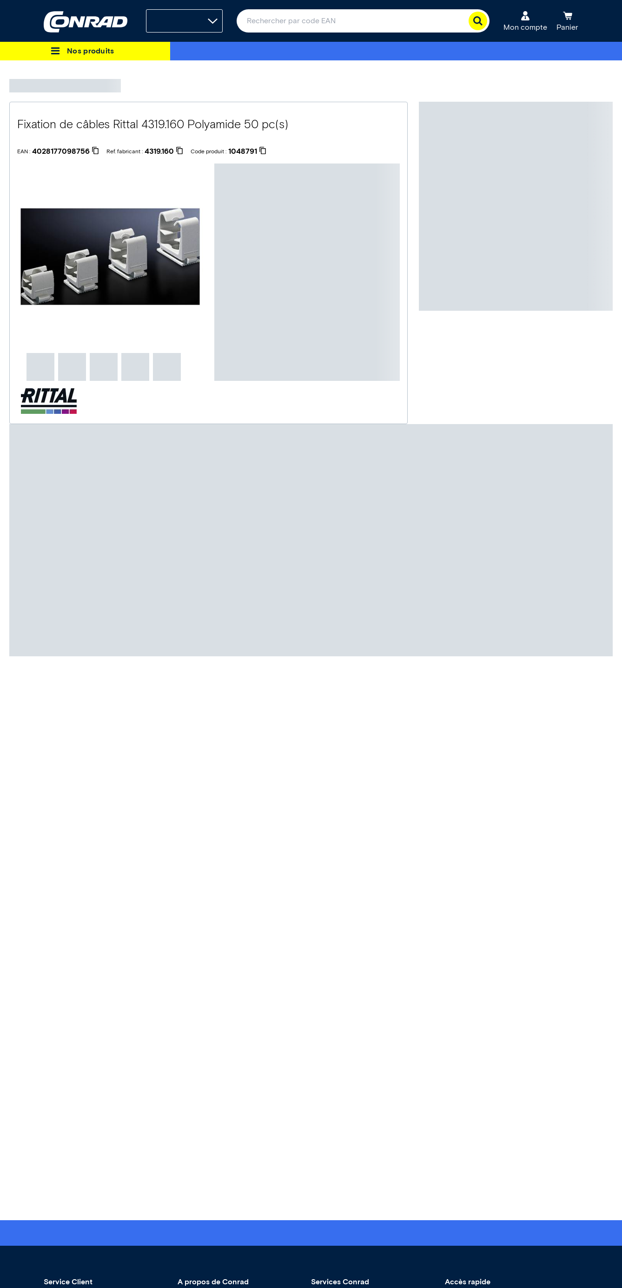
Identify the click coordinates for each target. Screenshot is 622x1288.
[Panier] (567, 21)
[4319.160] (164, 151)
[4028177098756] (65, 151)
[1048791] (247, 151)
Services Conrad (340, 1281)
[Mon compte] (525, 21)
